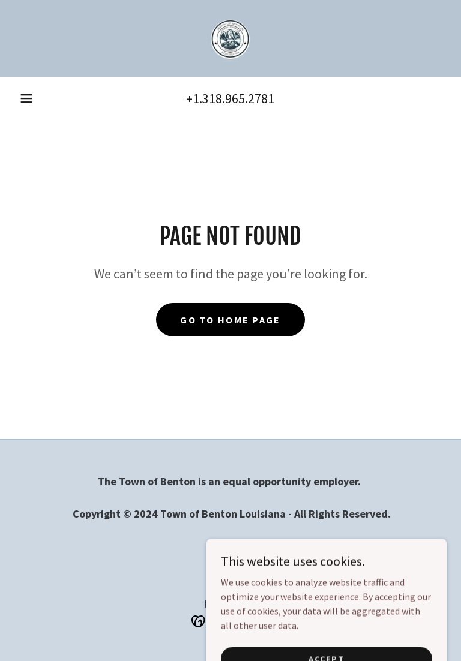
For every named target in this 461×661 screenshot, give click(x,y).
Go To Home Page (230, 320)
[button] (26, 98)
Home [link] (230, 546)
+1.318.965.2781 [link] (230, 98)
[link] (230, 38)
